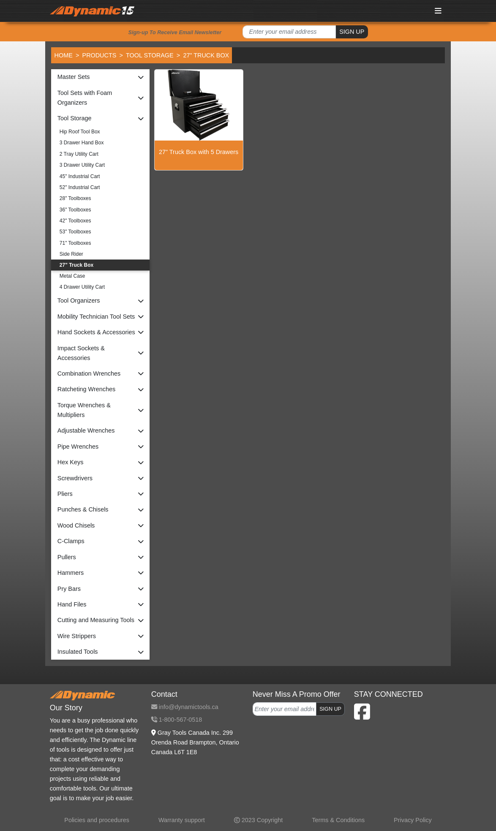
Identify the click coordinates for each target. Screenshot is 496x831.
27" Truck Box (76, 265)
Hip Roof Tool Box (80, 132)
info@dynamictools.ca (184, 707)
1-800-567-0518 (176, 719)
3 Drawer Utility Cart (82, 165)
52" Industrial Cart (80, 187)
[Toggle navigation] (439, 10)
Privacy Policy (413, 820)
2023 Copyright (258, 820)
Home (64, 55)
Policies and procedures (96, 820)
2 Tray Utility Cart (79, 154)
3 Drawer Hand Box (82, 143)
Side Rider (71, 254)
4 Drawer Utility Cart (82, 287)
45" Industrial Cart (80, 176)
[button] (100, 77)
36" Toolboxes (75, 210)
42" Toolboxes (75, 221)
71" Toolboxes (75, 243)
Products (99, 55)
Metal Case (72, 276)
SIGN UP (351, 31)
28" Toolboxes (75, 198)
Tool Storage (150, 55)
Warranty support (181, 820)
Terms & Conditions (338, 820)
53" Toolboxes (75, 232)
